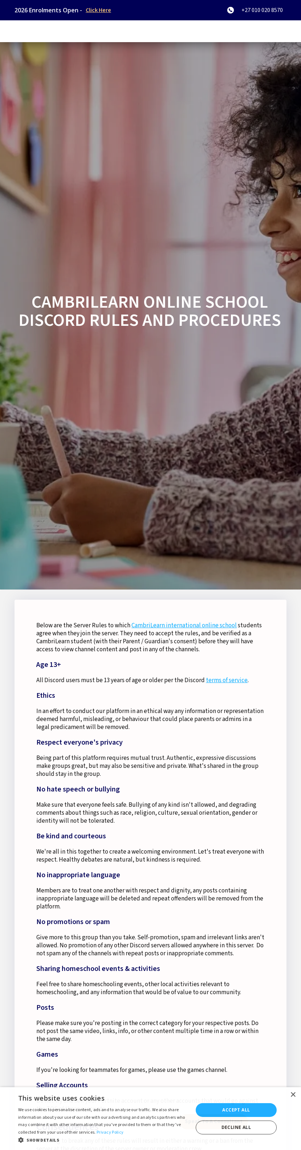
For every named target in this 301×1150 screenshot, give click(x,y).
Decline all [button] (236, 1127)
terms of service (227, 680)
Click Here (98, 10)
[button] (103, 1140)
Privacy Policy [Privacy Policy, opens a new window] (110, 1132)
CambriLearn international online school (184, 625)
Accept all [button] (236, 1110)
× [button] (293, 1095)
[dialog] (150, 1118)
